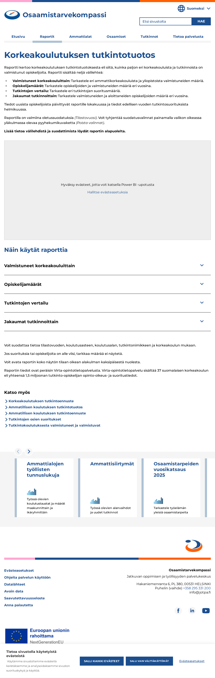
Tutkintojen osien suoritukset (35, 419)
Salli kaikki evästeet (101, 661)
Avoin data (13, 591)
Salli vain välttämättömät (149, 661)
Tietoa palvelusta (188, 37)
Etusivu (18, 37)
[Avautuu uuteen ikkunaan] (193, 545)
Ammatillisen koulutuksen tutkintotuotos (46, 407)
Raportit (47, 37)
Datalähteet (14, 584)
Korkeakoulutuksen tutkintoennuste (41, 401)
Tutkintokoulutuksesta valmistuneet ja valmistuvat (54, 425)
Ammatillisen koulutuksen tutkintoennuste (47, 413)
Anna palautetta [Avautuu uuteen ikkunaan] (18, 605)
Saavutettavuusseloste (24, 598)
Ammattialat (80, 37)
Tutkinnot (149, 37)
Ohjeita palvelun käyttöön (27, 577)
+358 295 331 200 (197, 588)
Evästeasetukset (19, 571)
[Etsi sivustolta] (165, 21)
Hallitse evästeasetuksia (107, 192)
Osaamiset (116, 37)
